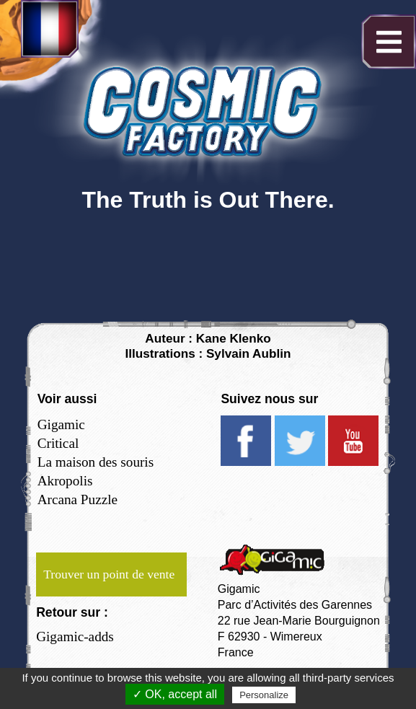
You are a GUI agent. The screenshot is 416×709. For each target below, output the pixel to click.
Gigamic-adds (75, 636)
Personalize (263, 695)
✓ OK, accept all (175, 694)
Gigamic (61, 424)
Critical (58, 443)
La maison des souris (95, 462)
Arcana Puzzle (77, 499)
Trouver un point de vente (108, 574)
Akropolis (65, 480)
